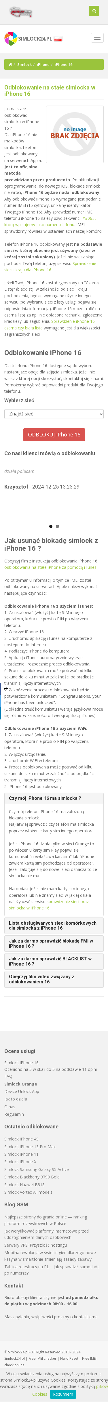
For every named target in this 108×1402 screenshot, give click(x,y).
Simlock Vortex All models (28, 1192)
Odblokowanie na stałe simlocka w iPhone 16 (49, 90)
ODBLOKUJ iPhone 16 (54, 434)
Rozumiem (63, 1394)
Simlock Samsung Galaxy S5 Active (36, 1169)
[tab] (54, 798)
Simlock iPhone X (20, 1161)
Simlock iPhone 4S (21, 1139)
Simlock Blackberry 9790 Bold (32, 1177)
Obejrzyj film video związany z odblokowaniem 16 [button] (41, 979)
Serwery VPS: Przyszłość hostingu (35, 1245)
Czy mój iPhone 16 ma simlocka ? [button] (45, 798)
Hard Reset (69, 1358)
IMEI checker (46, 1358)
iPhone (43, 64)
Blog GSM (16, 1204)
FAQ (8, 1076)
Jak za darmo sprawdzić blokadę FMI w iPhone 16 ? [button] (51, 943)
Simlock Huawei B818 (24, 1184)
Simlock (24, 64)
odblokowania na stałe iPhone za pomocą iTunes (50, 567)
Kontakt (13, 1286)
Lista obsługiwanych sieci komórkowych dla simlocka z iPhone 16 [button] (52, 925)
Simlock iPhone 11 (21, 1154)
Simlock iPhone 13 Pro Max (30, 1146)
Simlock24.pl (14, 1358)
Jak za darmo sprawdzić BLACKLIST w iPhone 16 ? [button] (50, 961)
